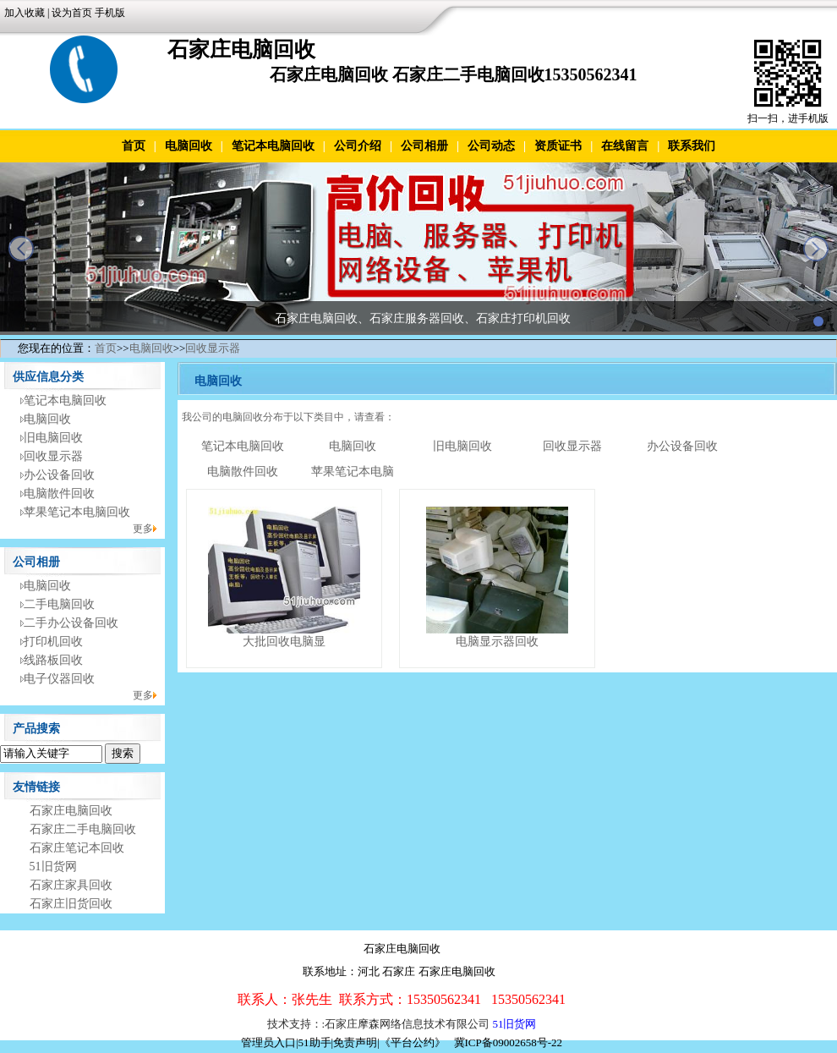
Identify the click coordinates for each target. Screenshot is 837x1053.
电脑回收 (188, 146)
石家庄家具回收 (71, 885)
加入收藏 (24, 13)
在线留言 (624, 146)
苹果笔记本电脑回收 (77, 512)
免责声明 (355, 1042)
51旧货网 (53, 866)
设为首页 (72, 13)
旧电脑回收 (53, 437)
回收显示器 (212, 348)
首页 (133, 146)
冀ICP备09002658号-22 (508, 1042)
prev (21, 248)
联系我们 (691, 146)
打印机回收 (53, 641)
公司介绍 (357, 146)
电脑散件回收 (59, 493)
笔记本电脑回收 (273, 146)
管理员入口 (268, 1042)
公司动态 (491, 146)
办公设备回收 (59, 475)
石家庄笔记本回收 (77, 848)
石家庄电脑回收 (71, 810)
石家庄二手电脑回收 (83, 829)
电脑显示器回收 (497, 641)
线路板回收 (53, 660)
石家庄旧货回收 (71, 903)
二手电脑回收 (59, 604)
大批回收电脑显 (284, 641)
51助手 (314, 1042)
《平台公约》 (413, 1042)
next (816, 248)
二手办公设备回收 (71, 623)
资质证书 (558, 146)
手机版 (110, 13)
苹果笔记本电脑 (352, 471)
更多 (143, 529)
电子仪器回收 (59, 678)
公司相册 (424, 146)
